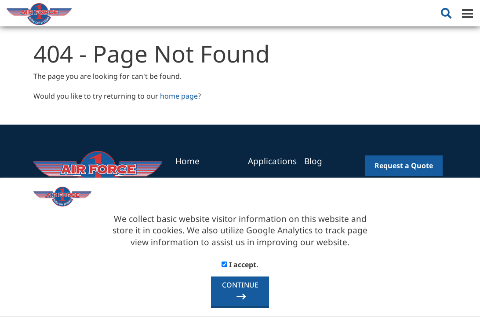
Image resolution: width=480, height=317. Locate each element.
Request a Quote (404, 165)
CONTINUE (240, 285)
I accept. (240, 264)
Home (187, 161)
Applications (272, 161)
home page (179, 96)
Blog (313, 161)
